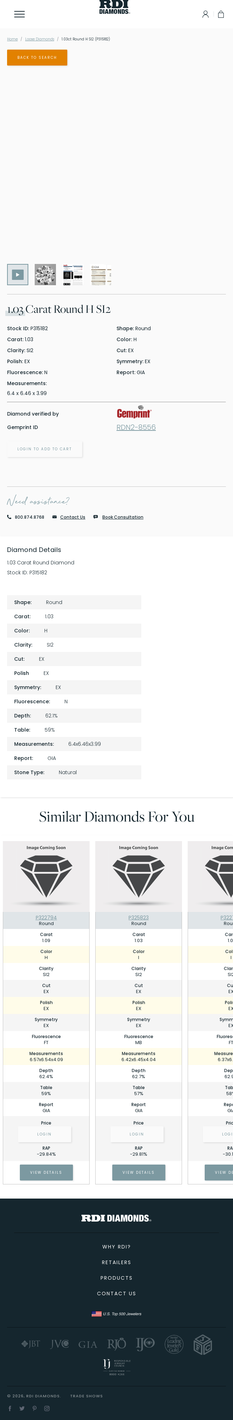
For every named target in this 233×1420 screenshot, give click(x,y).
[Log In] (204, 14)
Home (12, 39)
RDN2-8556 (136, 427)
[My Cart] (221, 14)
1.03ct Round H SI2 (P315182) (86, 39)
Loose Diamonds (39, 39)
